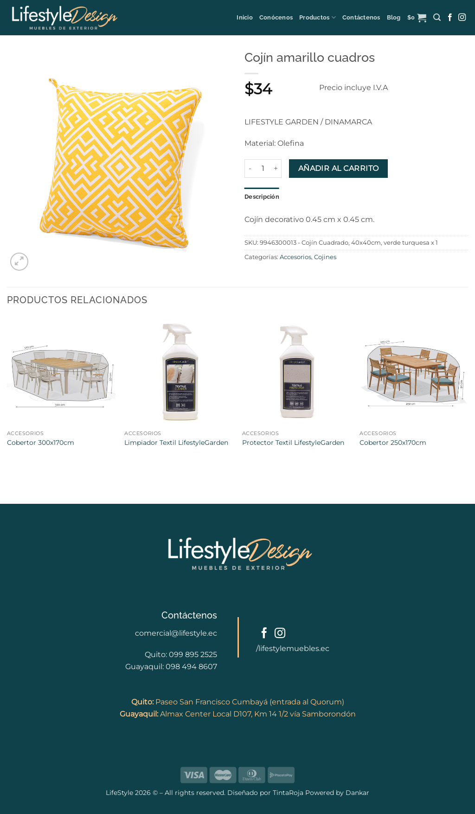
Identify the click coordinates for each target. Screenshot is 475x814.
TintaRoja (288, 792)
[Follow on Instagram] (462, 17)
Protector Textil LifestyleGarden (293, 442)
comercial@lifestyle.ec (176, 633)
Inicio (245, 17)
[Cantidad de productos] (263, 168)
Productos (317, 17)
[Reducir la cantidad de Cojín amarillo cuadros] (250, 168)
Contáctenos (361, 17)
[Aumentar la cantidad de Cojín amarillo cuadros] (276, 168)
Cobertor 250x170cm (392, 442)
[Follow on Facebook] (450, 17)
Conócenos (276, 17)
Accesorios (295, 257)
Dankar (356, 792)
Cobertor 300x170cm (40, 442)
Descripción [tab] (261, 196)
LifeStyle (120, 792)
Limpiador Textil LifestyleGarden (176, 442)
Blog (394, 17)
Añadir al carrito (338, 168)
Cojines (325, 257)
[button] (417, 17)
